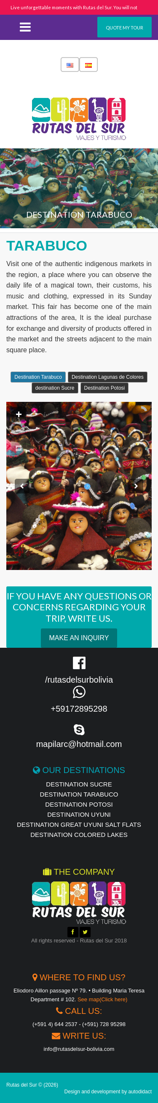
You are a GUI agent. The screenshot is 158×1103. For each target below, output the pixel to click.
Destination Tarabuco (38, 377)
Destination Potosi (104, 388)
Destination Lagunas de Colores (108, 377)
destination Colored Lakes (79, 834)
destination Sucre (55, 388)
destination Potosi (78, 804)
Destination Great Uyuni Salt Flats (79, 824)
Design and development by (108, 1092)
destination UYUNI (79, 814)
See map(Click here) (103, 999)
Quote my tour (124, 27)
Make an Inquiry (79, 637)
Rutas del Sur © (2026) (32, 1085)
